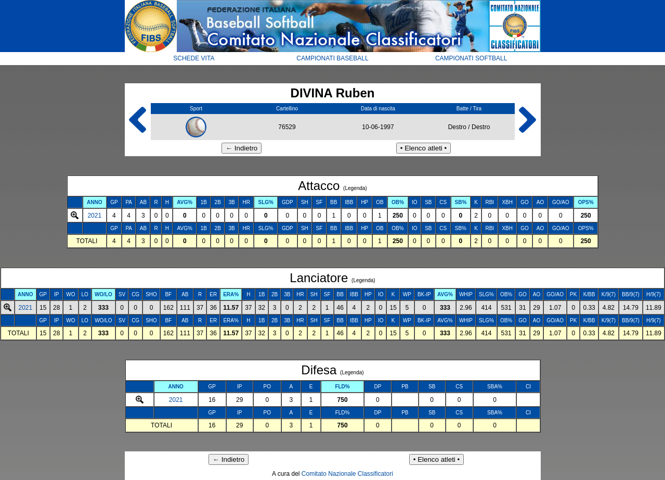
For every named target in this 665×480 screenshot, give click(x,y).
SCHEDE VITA (193, 58)
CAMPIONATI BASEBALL (332, 58)
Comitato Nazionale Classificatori (347, 473)
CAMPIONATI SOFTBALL (471, 58)
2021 (94, 215)
